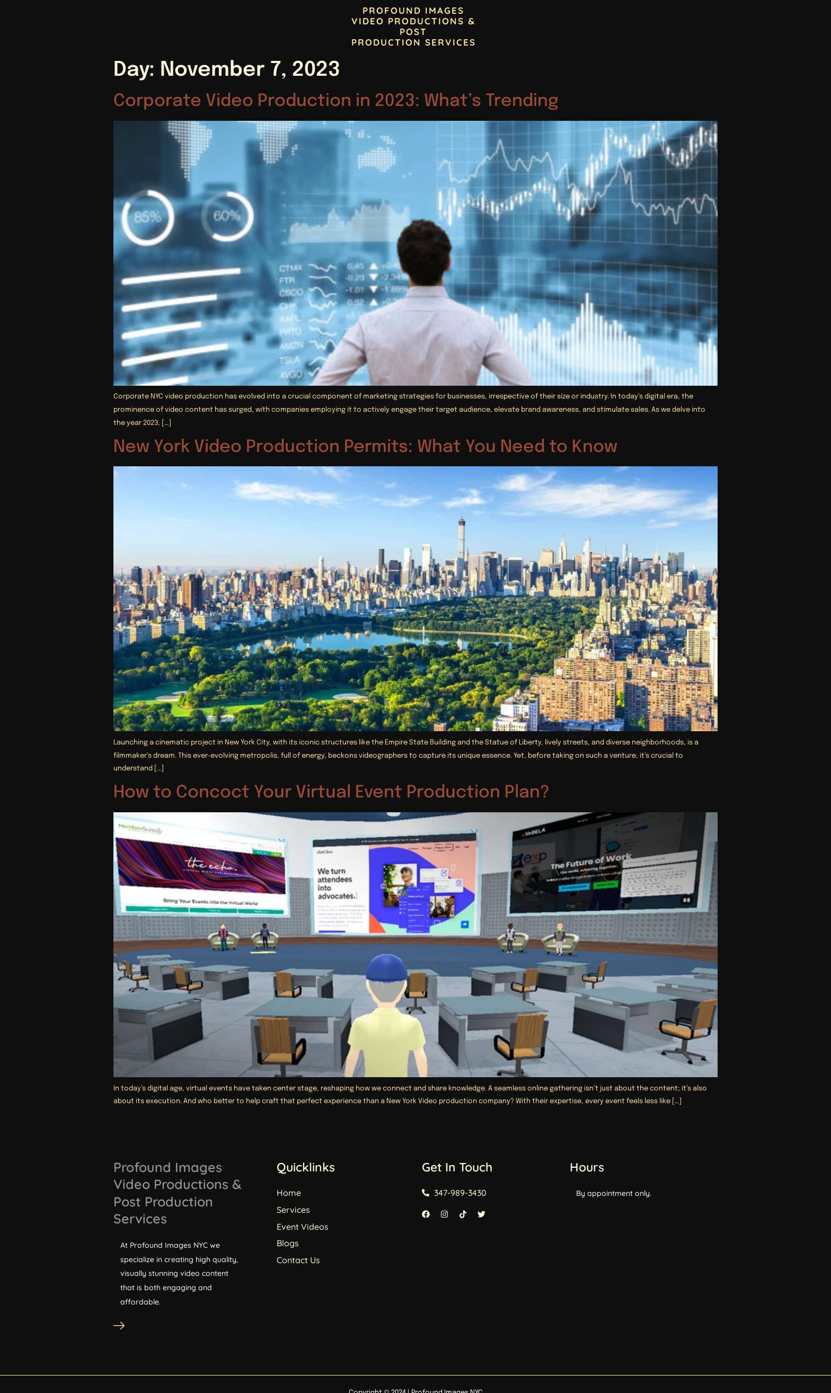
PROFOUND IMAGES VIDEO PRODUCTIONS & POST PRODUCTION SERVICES (413, 26)
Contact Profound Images (213, 26)
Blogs (294, 26)
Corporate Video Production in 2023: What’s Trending (336, 101)
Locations (539, 26)
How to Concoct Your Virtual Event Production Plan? (331, 793)
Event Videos (603, 26)
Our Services (672, 26)
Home (135, 26)
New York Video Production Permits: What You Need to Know (365, 447)
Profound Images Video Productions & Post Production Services (208, 1194)
